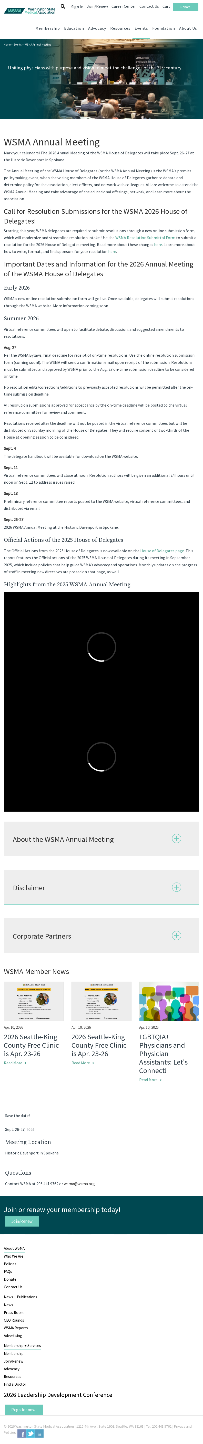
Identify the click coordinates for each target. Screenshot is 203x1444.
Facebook (21, 1433)
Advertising (13, 1335)
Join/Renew (22, 1221)
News (8, 1304)
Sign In (77, 6)
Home (7, 44)
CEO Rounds (14, 1320)
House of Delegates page (162, 550)
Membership (14, 1353)
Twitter (30, 1433)
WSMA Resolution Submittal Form (145, 237)
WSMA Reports (16, 1327)
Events (18, 44)
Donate (10, 1279)
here (158, 244)
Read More (15, 1062)
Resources (12, 1376)
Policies (10, 1263)
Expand (176, 838)
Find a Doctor (15, 1384)
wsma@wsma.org (79, 1183)
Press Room (14, 1312)
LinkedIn (39, 1433)
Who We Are (13, 1256)
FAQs (8, 1271)
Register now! (24, 1410)
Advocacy (11, 1368)
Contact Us (13, 1286)
